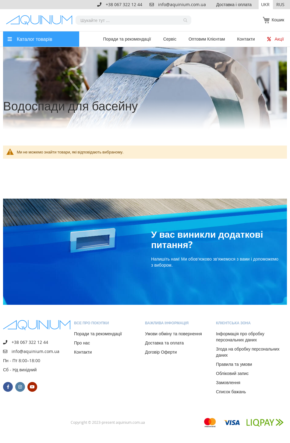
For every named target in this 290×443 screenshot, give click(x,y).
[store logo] (41, 20)
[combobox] (133, 20)
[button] (266, 4)
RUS (280, 4)
